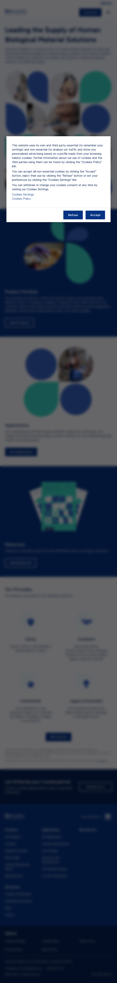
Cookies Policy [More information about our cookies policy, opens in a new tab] (21, 198)
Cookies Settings (23, 194)
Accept (95, 215)
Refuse (73, 215)
